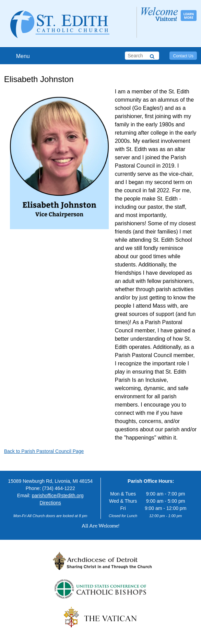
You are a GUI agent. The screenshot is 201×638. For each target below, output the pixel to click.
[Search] (152, 55)
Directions (50, 502)
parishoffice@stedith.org (58, 495)
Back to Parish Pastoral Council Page (44, 451)
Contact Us (183, 56)
